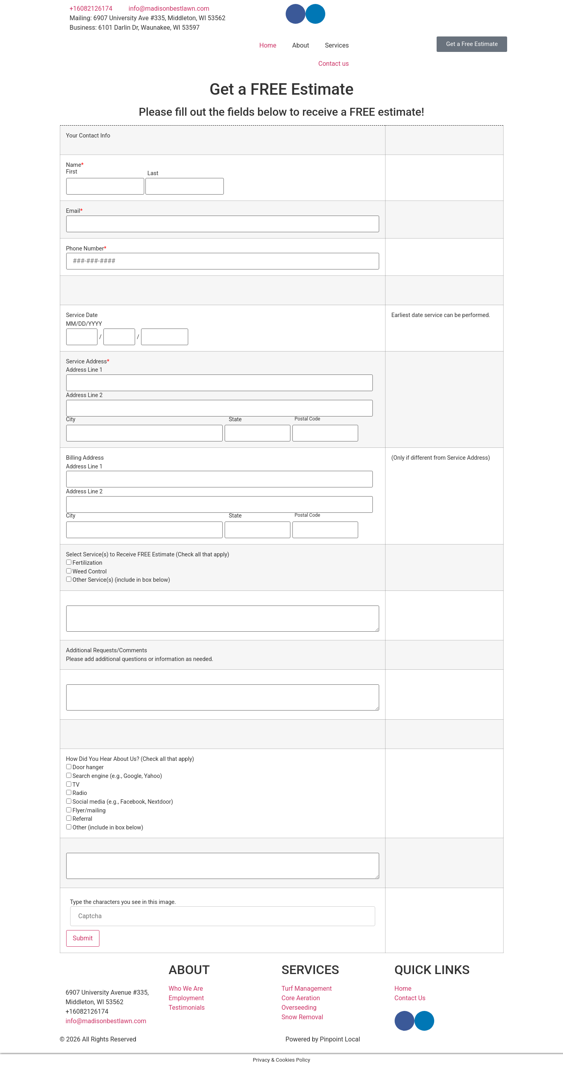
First (71, 172)
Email (74, 211)
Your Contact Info (88, 136)
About (300, 45)
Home (267, 45)
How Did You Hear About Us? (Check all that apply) (130, 759)
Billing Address (85, 458)
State (235, 419)
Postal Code (307, 418)
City (71, 419)
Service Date (82, 315)
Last (152, 173)
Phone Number (86, 249)
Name (75, 165)
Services (337, 45)
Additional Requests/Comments (106, 650)
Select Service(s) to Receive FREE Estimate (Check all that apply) (147, 555)
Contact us (334, 63)
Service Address (87, 362)
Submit (83, 938)
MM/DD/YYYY (84, 324)
